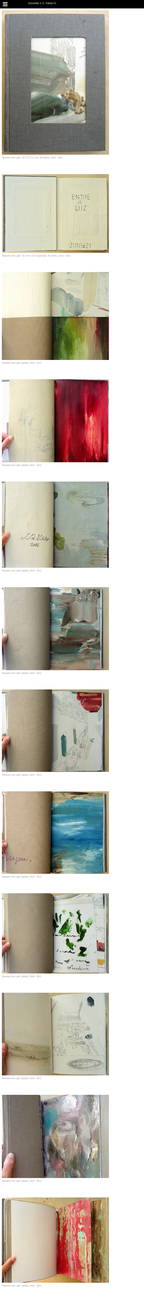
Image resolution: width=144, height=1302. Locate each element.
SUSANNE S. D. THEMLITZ (42, 3)
